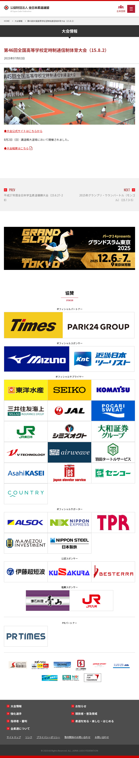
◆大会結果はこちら (16, 148)
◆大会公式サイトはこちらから (23, 131)
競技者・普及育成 (86, 713)
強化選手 (16, 713)
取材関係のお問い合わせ (77, 737)
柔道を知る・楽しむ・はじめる (94, 721)
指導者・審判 (19, 721)
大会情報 (16, 706)
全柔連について (20, 728)
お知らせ (80, 706)
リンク (28, 737)
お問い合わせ (102, 737)
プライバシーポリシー (48, 737)
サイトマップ (14, 737)
